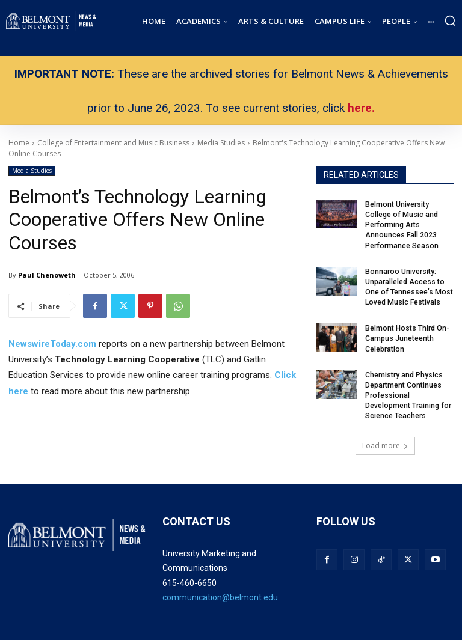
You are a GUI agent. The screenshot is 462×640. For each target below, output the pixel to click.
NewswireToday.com (52, 343)
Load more (385, 442)
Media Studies (31, 171)
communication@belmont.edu (220, 594)
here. (361, 108)
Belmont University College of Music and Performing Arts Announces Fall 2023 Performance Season (402, 224)
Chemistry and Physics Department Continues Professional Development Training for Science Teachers (407, 392)
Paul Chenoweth (47, 274)
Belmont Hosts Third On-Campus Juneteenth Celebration (406, 336)
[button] (450, 20)
